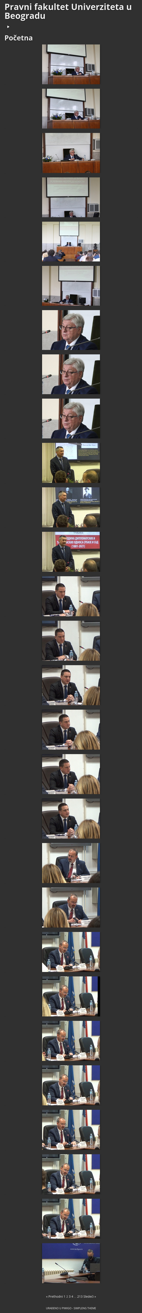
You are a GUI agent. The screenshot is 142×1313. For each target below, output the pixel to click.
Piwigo (66, 1308)
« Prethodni (54, 1296)
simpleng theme (85, 1308)
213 (80, 1296)
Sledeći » (89, 1296)
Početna (18, 37)
